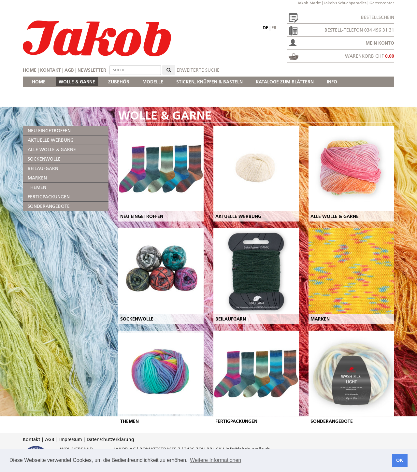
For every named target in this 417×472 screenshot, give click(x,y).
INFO (332, 82)
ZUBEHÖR (118, 82)
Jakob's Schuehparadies (345, 2)
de (265, 28)
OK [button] (399, 460)
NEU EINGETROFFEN (49, 131)
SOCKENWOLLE (44, 159)
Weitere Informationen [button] (215, 460)
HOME (39, 82)
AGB (69, 70)
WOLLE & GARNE (77, 82)
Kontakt (50, 70)
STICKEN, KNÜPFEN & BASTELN (209, 82)
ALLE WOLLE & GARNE (52, 149)
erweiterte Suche (198, 70)
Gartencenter (381, 2)
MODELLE (152, 82)
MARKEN (37, 178)
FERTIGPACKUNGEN (49, 197)
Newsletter (92, 70)
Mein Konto (380, 43)
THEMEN (37, 187)
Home (29, 70)
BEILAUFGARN (43, 168)
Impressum (70, 439)
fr (274, 28)
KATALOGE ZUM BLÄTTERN (285, 82)
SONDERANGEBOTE (49, 206)
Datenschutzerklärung (110, 439)
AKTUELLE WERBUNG (51, 140)
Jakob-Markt (309, 2)
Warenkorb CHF (369, 56)
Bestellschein (377, 17)
